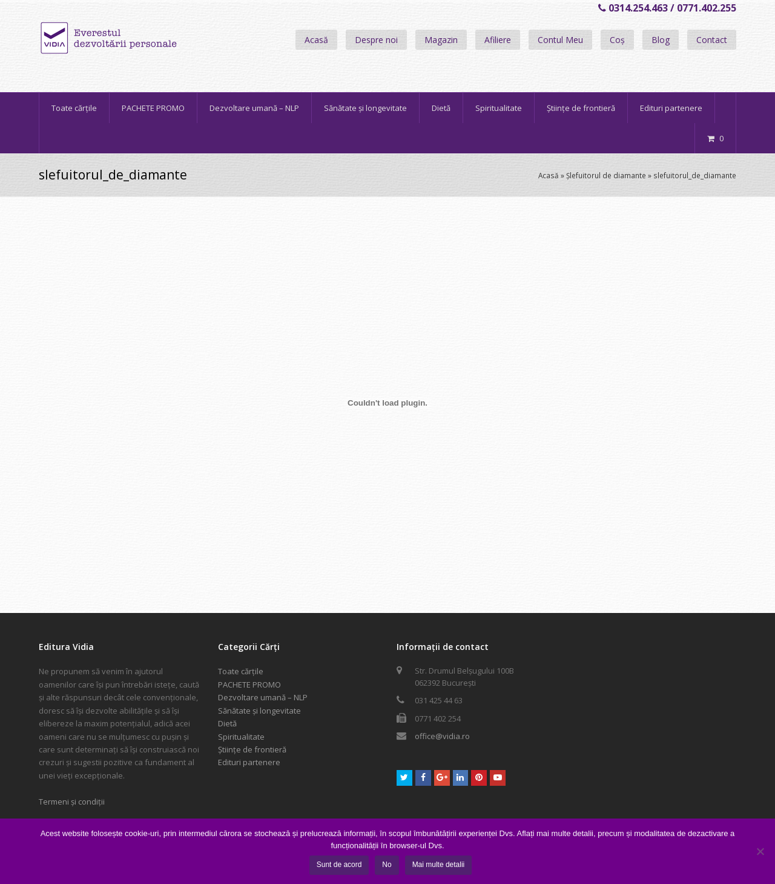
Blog (660, 39)
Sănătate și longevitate (259, 710)
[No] (760, 851)
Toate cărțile (240, 671)
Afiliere (497, 39)
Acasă (316, 39)
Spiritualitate (241, 736)
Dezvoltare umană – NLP (263, 697)
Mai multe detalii (438, 864)
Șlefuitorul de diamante (606, 175)
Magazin (441, 39)
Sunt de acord (339, 864)
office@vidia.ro (442, 736)
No (386, 864)
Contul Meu (560, 39)
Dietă (227, 723)
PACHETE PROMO (249, 684)
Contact (711, 39)
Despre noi (376, 39)
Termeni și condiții (72, 801)
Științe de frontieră (252, 749)
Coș (617, 39)
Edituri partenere (249, 762)
